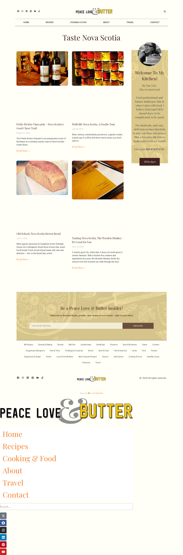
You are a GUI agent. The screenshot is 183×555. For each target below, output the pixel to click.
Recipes (49, 22)
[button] (165, 11)
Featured (86, 362)
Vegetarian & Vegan (32, 357)
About (106, 22)
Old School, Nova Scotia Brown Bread (38, 233)
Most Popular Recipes (88, 357)
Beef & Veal (104, 351)
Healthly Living (153, 357)
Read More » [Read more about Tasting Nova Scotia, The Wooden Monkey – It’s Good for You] (78, 267)
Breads (60, 345)
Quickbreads (86, 345)
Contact (155, 22)
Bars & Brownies (130, 345)
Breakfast (101, 345)
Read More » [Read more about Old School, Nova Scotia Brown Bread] (23, 259)
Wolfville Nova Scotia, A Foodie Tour (93, 124)
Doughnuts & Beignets (35, 351)
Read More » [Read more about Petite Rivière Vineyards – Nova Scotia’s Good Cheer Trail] (23, 150)
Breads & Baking (45, 345)
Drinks (48, 357)
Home (26, 22)
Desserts (114, 345)
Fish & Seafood (120, 351)
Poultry (154, 351)
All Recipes (28, 345)
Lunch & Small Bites (65, 357)
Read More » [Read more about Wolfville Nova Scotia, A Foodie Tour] (78, 146)
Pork (144, 351)
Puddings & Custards (74, 351)
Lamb (134, 351)
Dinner (91, 351)
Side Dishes (118, 357)
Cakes (144, 345)
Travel (130, 22)
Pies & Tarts (55, 351)
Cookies (155, 345)
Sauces (105, 357)
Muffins (72, 345)
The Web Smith (97, 393)
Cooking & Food (78, 22)
